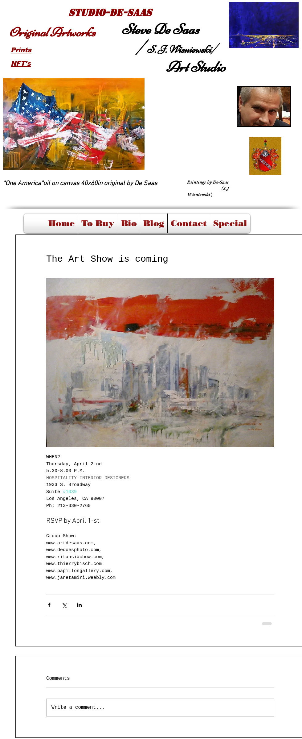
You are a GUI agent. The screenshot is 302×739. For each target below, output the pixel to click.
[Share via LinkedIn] (79, 605)
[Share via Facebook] (49, 605)
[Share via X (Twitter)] (64, 605)
